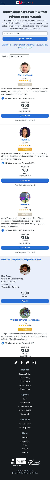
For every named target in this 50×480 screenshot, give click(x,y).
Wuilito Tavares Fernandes (25, 320)
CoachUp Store (24, 428)
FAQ (25, 399)
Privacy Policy (18, 473)
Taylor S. (25, 139)
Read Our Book (25, 424)
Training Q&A (25, 381)
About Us (25, 437)
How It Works (25, 403)
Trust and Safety (25, 410)
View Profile (25, 116)
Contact (25, 453)
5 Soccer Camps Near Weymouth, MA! (21, 259)
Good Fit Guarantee (25, 406)
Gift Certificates (24, 385)
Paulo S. (25, 204)
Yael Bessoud (25, 75)
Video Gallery (25, 378)
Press (25, 445)
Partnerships (25, 441)
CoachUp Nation (25, 374)
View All (25, 301)
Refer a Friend (25, 389)
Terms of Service (31, 473)
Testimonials (25, 414)
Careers (25, 449)
